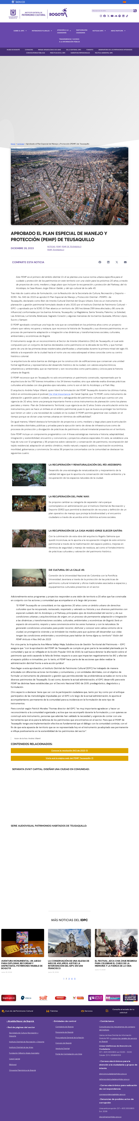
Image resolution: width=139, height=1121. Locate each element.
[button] (100, 262)
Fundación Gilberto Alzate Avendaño (24, 1053)
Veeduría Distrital (62, 1048)
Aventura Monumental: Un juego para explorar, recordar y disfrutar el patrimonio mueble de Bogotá (22, 965)
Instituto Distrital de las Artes (21, 1047)
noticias (20, 144)
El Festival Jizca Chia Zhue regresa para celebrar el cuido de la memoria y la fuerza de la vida (116, 963)
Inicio (13, 144)
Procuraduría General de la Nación (69, 1038)
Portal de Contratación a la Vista (68, 1054)
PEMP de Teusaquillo (71, 247)
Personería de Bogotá (64, 1032)
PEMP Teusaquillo (55, 250)
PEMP (58, 247)
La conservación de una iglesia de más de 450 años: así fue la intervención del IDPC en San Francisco (68, 965)
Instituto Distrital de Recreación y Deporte (26, 1042)
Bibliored (12, 1064)
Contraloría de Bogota (64, 1027)
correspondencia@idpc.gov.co (112, 1094)
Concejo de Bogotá (63, 1043)
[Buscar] (135, 10)
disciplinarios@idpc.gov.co (110, 1117)
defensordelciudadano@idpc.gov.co (114, 1079)
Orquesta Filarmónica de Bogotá (22, 1070)
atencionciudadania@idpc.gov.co (113, 1074)
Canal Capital (14, 1059)
